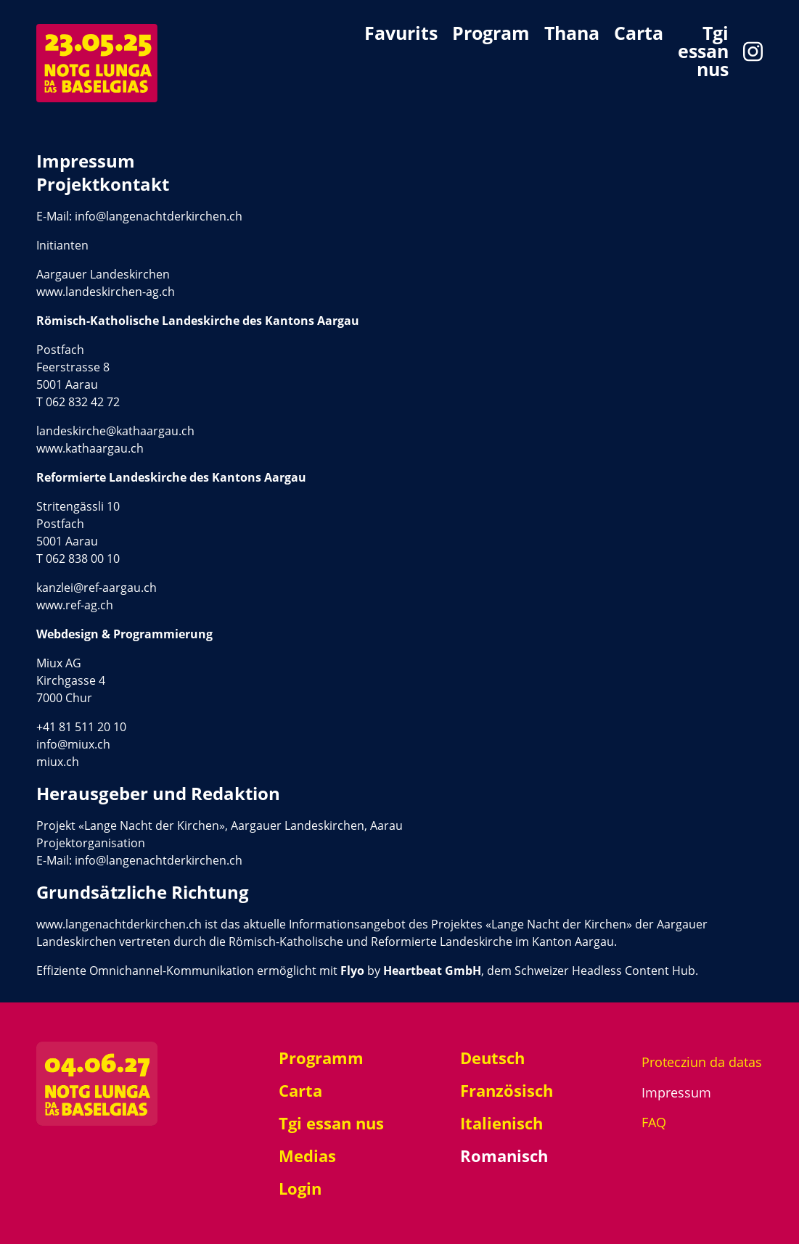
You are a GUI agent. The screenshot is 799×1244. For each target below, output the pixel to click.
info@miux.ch (73, 744)
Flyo (350, 971)
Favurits (401, 34)
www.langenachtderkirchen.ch (119, 924)
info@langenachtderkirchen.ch (158, 216)
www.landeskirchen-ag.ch (105, 292)
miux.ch (57, 762)
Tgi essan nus (703, 51)
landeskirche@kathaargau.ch (115, 431)
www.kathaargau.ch (90, 448)
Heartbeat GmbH (432, 971)
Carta (638, 34)
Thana (571, 34)
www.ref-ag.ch (74, 605)
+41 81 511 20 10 (81, 727)
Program (491, 34)
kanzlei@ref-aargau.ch (96, 588)
